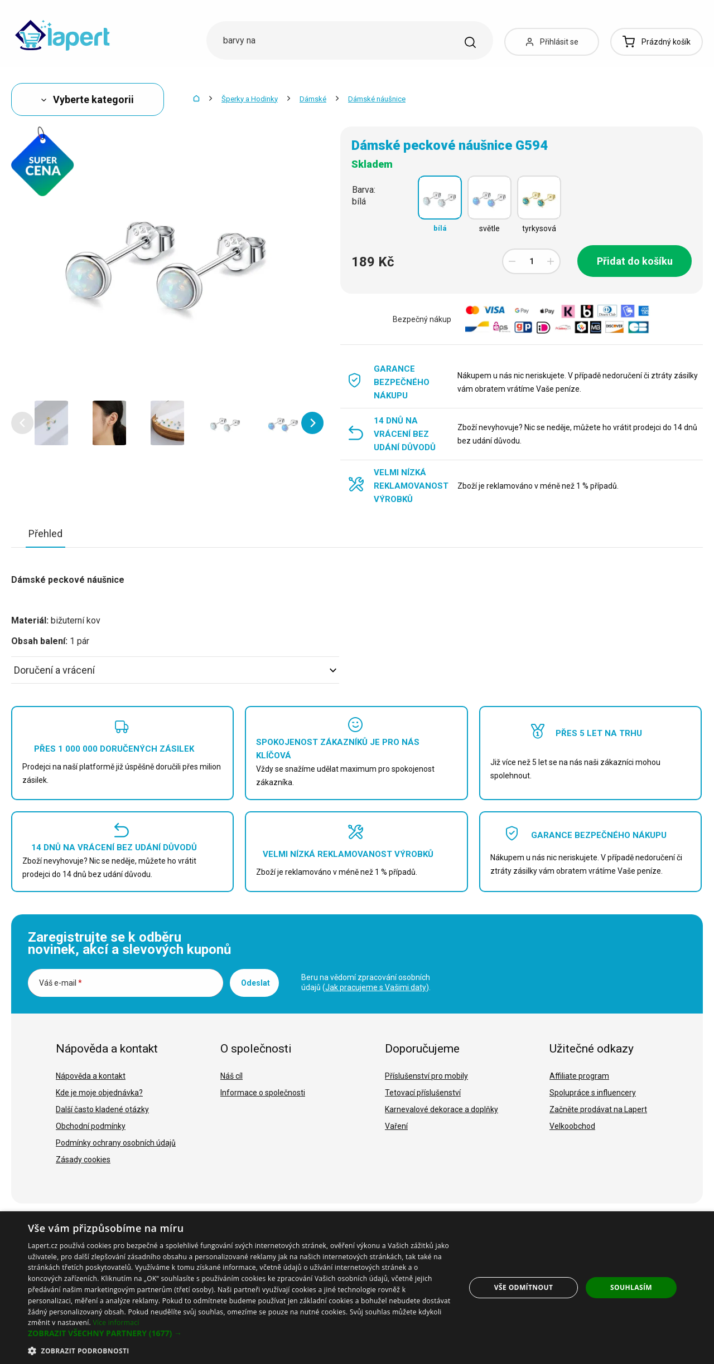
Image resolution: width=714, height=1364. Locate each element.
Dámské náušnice (377, 99)
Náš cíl (231, 1075)
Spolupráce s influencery (592, 1092)
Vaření (396, 1126)
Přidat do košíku (635, 261)
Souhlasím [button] (631, 1287)
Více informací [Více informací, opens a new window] (116, 1322)
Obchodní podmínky (91, 1126)
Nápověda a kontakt (91, 1075)
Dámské (313, 99)
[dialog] (357, 1287)
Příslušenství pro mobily (426, 1075)
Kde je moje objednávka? (99, 1092)
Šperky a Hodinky (249, 99)
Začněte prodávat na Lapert (598, 1109)
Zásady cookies (83, 1159)
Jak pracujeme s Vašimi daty (375, 987)
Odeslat (255, 982)
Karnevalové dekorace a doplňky (441, 1109)
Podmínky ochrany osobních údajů (116, 1142)
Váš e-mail (60, 983)
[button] (22, 423)
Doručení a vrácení (175, 670)
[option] (51, 423)
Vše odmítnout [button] (523, 1287)
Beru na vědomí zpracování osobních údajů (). (366, 982)
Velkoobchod (572, 1126)
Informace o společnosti (262, 1092)
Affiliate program (579, 1075)
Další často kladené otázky (102, 1109)
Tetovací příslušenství (423, 1092)
